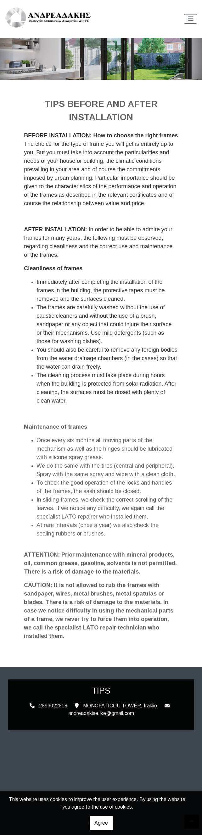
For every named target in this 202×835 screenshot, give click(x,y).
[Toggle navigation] (191, 19)
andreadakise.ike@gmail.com (101, 713)
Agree (101, 823)
